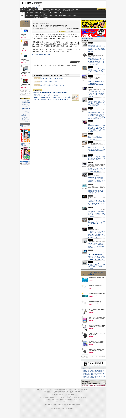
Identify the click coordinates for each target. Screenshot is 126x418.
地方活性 (67, 10)
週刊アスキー (45, 10)
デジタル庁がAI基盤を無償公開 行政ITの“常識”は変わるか (50, 92)
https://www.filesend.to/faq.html (41, 54)
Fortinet (64, 15)
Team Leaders (63, 397)
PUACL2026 (71, 10)
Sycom (41, 12)
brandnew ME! (46, 17)
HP (60, 12)
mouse (31, 12)
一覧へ (103, 368)
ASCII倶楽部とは (26, 121)
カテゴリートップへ (75, 62)
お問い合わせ (72, 404)
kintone (36, 15)
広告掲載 (78, 404)
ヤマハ (69, 15)
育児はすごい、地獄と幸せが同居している (51, 78)
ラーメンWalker (37, 401)
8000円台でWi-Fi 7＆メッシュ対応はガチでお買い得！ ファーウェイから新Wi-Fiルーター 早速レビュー (96, 150)
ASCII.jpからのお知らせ (87, 368)
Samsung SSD (45, 396)
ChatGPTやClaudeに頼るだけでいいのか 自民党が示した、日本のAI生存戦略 (56, 97)
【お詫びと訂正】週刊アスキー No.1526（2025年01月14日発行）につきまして (94, 377)
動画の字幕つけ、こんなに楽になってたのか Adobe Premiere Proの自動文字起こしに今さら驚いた (61, 95)
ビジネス (31, 9)
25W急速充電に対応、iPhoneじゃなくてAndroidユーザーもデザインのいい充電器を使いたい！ (96, 170)
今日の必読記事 (48, 399)
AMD (32, 14)
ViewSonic (65, 14)
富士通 (27, 12)
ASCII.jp (26, 3)
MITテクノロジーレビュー (75, 399)
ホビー (56, 9)
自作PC (60, 9)
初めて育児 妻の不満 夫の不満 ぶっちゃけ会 (52, 85)
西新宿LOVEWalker (59, 401)
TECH (35, 9)
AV (64, 9)
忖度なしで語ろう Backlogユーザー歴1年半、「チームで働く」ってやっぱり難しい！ (96, 191)
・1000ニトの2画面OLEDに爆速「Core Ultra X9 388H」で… (25, 114)
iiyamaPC (36, 12)
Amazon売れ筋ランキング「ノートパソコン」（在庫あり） (24, 23)
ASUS (55, 12)
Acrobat (31, 15)
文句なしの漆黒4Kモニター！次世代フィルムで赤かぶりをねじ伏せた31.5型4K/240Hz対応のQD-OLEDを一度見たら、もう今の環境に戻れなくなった (96, 128)
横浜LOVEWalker (51, 401)
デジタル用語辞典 (61, 399)
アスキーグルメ (39, 10)
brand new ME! (71, 394)
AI (24, 9)
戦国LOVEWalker (88, 401)
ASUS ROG (36, 14)
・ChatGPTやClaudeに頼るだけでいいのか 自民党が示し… (25, 110)
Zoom (74, 15)
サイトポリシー (48, 404)
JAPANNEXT (36, 17)
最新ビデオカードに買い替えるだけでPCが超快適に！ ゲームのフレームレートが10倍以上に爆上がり (96, 71)
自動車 (52, 9)
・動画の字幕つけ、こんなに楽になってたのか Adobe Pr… (25, 105)
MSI (50, 12)
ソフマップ (41, 17)
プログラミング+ (59, 10)
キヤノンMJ (31, 17)
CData (55, 15)
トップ (21, 9)
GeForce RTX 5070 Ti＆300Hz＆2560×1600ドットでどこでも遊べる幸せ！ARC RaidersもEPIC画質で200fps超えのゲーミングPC (96, 257)
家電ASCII (34, 10)
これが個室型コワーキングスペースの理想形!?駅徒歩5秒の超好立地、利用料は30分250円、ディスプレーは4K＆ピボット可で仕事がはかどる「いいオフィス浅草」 (96, 115)
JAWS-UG (53, 392)
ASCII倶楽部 (101, 9)
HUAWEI (60, 14)
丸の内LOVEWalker (81, 401)
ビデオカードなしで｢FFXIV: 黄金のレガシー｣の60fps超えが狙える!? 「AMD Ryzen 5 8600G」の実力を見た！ (96, 266)
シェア (47, 30)
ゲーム (81, 9)
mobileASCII (67, 399)
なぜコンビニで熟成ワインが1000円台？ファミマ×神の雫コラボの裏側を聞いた (96, 138)
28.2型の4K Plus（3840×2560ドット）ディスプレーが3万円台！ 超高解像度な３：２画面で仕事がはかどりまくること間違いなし (96, 179)
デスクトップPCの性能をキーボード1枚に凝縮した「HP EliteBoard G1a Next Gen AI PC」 (96, 83)
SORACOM (58, 396)
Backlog (60, 15)
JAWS (27, 15)
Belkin (69, 14)
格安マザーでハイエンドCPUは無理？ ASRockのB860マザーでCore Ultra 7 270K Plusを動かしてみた (96, 223)
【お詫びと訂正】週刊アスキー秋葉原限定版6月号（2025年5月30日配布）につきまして (93, 374)
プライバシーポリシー (58, 404)
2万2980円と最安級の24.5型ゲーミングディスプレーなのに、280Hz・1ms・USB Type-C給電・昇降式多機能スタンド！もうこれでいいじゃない (96, 234)
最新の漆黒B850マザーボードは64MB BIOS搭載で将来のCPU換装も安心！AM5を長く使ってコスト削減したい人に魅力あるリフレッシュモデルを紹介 (96, 61)
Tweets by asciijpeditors (87, 38)
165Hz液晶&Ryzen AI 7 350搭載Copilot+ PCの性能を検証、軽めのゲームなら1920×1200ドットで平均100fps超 (96, 214)
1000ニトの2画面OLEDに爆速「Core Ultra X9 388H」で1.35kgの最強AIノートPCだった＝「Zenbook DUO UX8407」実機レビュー (70, 99)
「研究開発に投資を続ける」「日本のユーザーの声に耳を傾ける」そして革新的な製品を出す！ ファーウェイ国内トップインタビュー (96, 103)
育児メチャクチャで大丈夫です (48, 81)
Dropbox (50, 15)
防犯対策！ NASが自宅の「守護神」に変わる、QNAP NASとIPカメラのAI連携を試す (96, 158)
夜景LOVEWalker (66, 401)
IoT (27, 9)
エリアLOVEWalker (44, 401)
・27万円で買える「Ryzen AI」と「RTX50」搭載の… (25, 118)
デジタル (37, 3)
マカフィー (27, 17)
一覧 (57, 31)
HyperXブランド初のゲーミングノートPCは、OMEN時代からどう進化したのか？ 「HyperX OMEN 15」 (96, 94)
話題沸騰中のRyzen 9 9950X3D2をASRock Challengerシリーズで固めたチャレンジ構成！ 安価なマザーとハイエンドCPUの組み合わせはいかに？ (96, 48)
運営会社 (66, 404)
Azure (41, 15)
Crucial (55, 14)
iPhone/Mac (46, 9)
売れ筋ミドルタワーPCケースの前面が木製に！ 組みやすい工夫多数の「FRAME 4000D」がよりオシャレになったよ (96, 202)
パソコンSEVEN (46, 12)
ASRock (50, 14)
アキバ (67, 9)
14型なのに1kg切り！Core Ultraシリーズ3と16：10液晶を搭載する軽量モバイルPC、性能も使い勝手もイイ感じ (96, 245)
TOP (38, 389)
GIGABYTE (41, 14)
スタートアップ (76, 9)
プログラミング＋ (70, 397)
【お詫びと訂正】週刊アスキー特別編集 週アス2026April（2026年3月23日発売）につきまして (93, 371)
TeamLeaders (51, 10)
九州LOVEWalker (73, 401)
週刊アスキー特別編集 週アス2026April (25, 144)
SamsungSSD (45, 14)
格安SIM (28, 10)
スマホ (70, 9)
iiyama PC (61, 391)
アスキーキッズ (23, 10)
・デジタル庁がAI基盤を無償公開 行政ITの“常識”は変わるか (25, 101)
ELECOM (27, 14)
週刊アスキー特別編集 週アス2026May (25, 127)
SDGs (64, 10)
